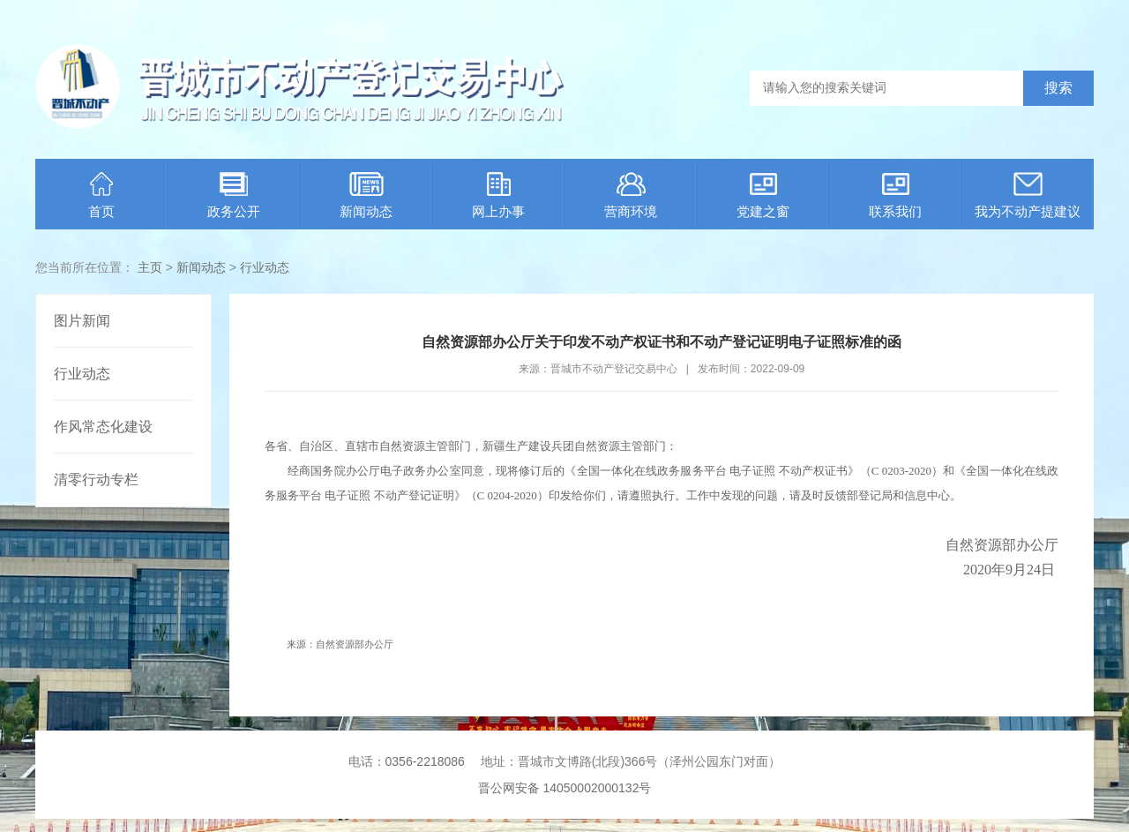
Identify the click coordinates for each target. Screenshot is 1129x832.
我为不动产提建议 (1027, 195)
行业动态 (264, 267)
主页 (150, 267)
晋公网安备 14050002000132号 (565, 788)
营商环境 (630, 195)
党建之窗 (762, 195)
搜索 (1058, 87)
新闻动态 (366, 195)
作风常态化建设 (103, 426)
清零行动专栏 (96, 479)
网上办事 (498, 195)
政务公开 (233, 195)
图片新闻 (82, 320)
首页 (101, 195)
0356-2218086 (425, 761)
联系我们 (895, 195)
